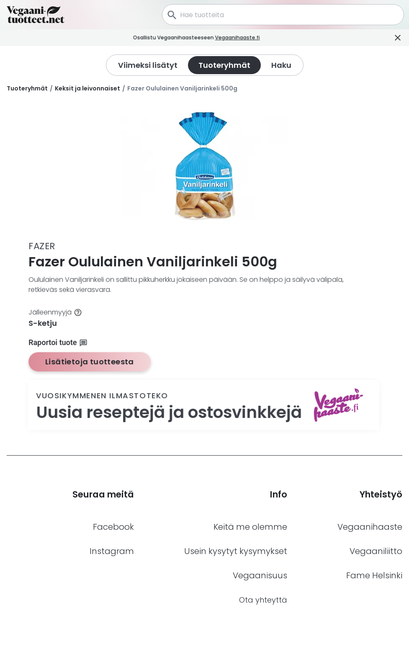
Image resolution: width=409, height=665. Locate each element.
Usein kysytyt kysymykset (235, 551)
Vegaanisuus (260, 575)
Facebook (113, 527)
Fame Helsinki (374, 575)
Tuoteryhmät (27, 88)
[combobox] (283, 14)
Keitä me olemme (250, 527)
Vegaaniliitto (376, 551)
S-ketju (43, 323)
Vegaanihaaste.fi (245, 37)
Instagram (112, 551)
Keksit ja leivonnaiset (87, 88)
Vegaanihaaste (369, 527)
